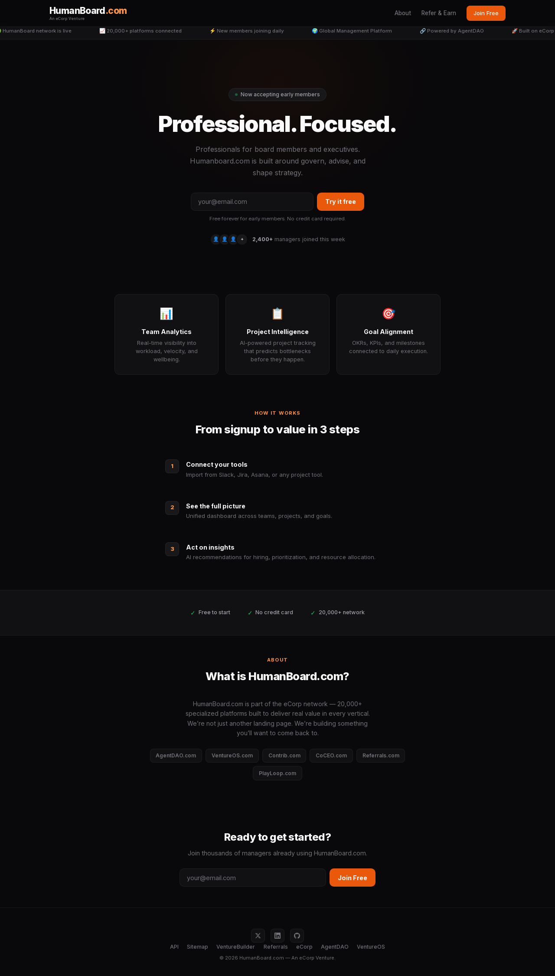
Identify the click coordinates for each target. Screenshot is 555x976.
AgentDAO (335, 946)
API (174, 946)
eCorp (304, 946)
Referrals (276, 946)
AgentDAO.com (176, 755)
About (403, 13)
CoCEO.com (331, 755)
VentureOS (371, 946)
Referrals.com (380, 755)
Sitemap (197, 946)
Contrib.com (284, 755)
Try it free (340, 201)
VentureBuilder (235, 946)
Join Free (486, 13)
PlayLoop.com (277, 773)
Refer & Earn (438, 13)
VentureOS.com (232, 755)
